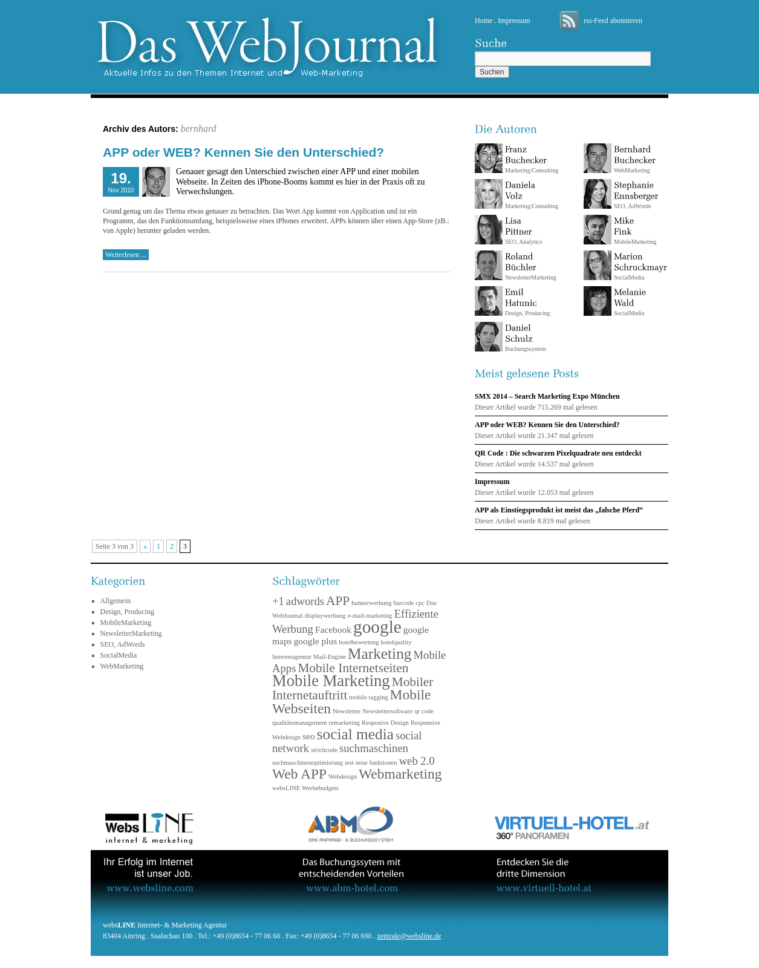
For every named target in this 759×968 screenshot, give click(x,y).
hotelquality (396, 642)
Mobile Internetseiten (353, 668)
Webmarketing (400, 774)
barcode (404, 603)
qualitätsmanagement (299, 722)
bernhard (199, 128)
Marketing (380, 653)
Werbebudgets (320, 788)
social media (355, 733)
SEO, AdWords (636, 195)
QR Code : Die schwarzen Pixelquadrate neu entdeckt (558, 453)
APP (338, 601)
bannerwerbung (371, 603)
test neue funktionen (371, 762)
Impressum (514, 20)
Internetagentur (291, 656)
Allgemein (115, 601)
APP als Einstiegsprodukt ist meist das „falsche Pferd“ (559, 510)
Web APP (299, 774)
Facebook (333, 629)
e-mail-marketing (370, 615)
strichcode (324, 750)
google (377, 626)
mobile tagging (368, 697)
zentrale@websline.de (409, 936)
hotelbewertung (359, 642)
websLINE (286, 788)
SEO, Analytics (523, 231)
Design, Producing (527, 302)
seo (308, 736)
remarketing (344, 722)
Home (483, 20)
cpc (420, 603)
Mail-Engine (329, 656)
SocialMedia (640, 266)
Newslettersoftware (387, 711)
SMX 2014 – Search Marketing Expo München (547, 396)
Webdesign (342, 776)
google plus (315, 641)
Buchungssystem (525, 338)
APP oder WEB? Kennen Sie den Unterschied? (243, 152)
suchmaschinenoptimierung (307, 762)
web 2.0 (417, 760)
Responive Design (385, 722)
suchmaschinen (373, 748)
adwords (305, 601)
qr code (424, 711)
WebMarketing (635, 159)
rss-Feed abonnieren (613, 20)
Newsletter (346, 711)
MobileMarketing (126, 622)
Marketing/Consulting (531, 159)
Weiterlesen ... (125, 254)
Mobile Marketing (331, 681)
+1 (278, 601)
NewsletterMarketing (530, 266)
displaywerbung (325, 615)
